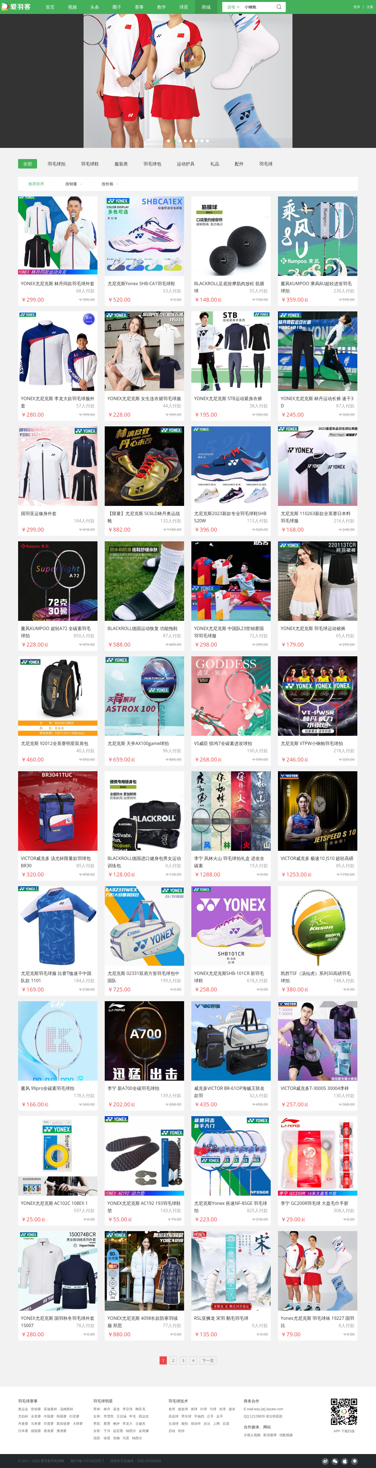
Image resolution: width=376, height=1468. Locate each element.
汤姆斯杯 (66, 1409)
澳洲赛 (62, 1431)
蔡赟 (107, 1424)
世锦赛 (36, 1409)
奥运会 (23, 1409)
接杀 (232, 1409)
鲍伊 (116, 1424)
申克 (132, 1416)
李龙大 (128, 1424)
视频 (72, 7)
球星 (183, 7)
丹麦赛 (23, 1424)
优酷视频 (286, 1435)
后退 (226, 1424)
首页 (50, 7)
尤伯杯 (23, 1416)
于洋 (107, 1431)
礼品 (214, 164)
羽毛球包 (152, 164)
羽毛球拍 (56, 164)
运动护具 (186, 164)
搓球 (194, 1409)
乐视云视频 (252, 1435)
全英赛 (36, 1416)
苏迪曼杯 (50, 1409)
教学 (161, 7)
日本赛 (23, 1431)
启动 (172, 1431)
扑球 (203, 1409)
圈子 (117, 7)
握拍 (184, 1424)
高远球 (174, 1416)
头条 (94, 7)
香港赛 (49, 1431)
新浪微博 (270, 1435)
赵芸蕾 (118, 1431)
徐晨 (107, 1438)
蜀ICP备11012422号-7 (87, 1461)
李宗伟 (128, 1409)
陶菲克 (140, 1409)
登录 (356, 7)
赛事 (139, 7)
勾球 (213, 1409)
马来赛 (36, 1424)
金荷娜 (144, 1431)
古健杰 (140, 1424)
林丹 (107, 1409)
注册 (370, 7)
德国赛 (36, 1431)
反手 (219, 1416)
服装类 (121, 164)
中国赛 (49, 1416)
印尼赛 (74, 1416)
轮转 (181, 1431)
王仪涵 (121, 1416)
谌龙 (116, 1409)
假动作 (196, 1424)
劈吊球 (186, 1416)
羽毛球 (266, 164)
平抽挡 (199, 1416)
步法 (207, 1424)
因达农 (144, 1416)
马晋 (126, 1438)
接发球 (183, 1409)
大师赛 (78, 1424)
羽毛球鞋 (90, 164)
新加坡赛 (63, 1424)
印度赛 (49, 1424)
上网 (216, 1424)
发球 (172, 1409)
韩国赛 (62, 1416)
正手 (210, 1416)
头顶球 (174, 1424)
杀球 (222, 1409)
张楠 (116, 1438)
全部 (27, 164)
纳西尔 (131, 1431)
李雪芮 (109, 1416)
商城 (206, 7)
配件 (239, 164)
